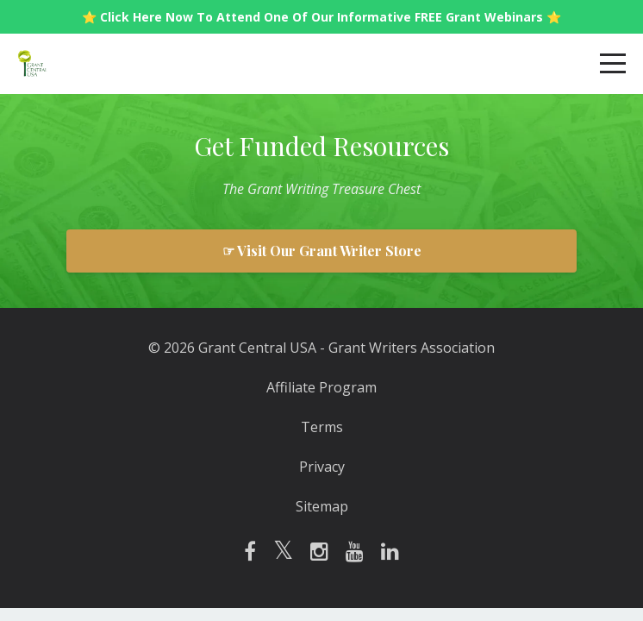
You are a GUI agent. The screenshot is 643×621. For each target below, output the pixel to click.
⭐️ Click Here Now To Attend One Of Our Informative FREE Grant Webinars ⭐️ (321, 17)
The (233, 188)
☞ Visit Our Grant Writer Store (321, 251)
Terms (322, 426)
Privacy (322, 466)
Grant (264, 188)
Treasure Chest (376, 188)
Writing (306, 188)
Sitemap (322, 506)
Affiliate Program (321, 387)
